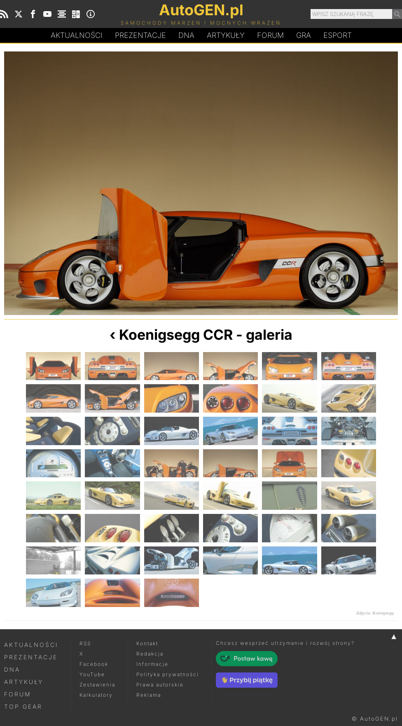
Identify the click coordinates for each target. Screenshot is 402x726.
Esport (337, 35)
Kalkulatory (96, 695)
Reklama (148, 695)
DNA (12, 669)
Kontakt (147, 643)
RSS (85, 643)
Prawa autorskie (160, 685)
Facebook (93, 664)
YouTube (92, 674)
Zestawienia (97, 685)
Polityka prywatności (167, 674)
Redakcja (150, 654)
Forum (270, 35)
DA (186, 35)
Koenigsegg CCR (176, 334)
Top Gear (23, 706)
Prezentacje (140, 35)
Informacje (152, 664)
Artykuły (226, 35)
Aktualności (77, 35)
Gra (303, 35)
